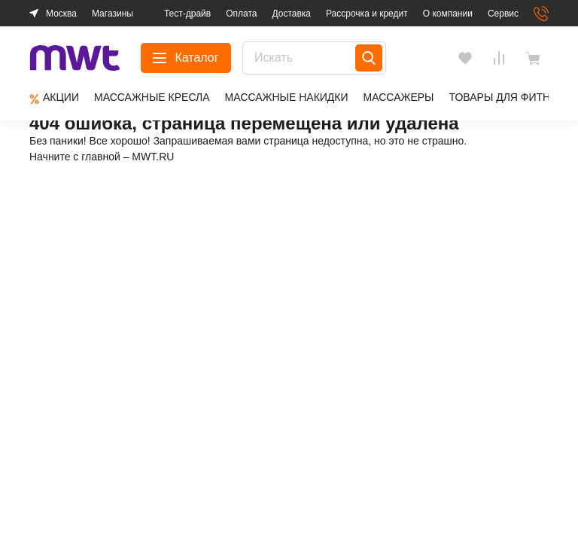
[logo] (74, 58)
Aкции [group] (54, 98)
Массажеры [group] (399, 97)
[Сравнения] (499, 57)
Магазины (112, 13)
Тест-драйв (187, 13)
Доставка (291, 13)
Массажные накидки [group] (286, 97)
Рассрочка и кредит (367, 13)
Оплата (241, 13)
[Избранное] (465, 57)
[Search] (368, 58)
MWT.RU (153, 157)
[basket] (537, 57)
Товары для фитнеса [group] (510, 97)
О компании (448, 13)
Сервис (503, 13)
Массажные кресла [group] (152, 97)
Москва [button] (61, 13)
